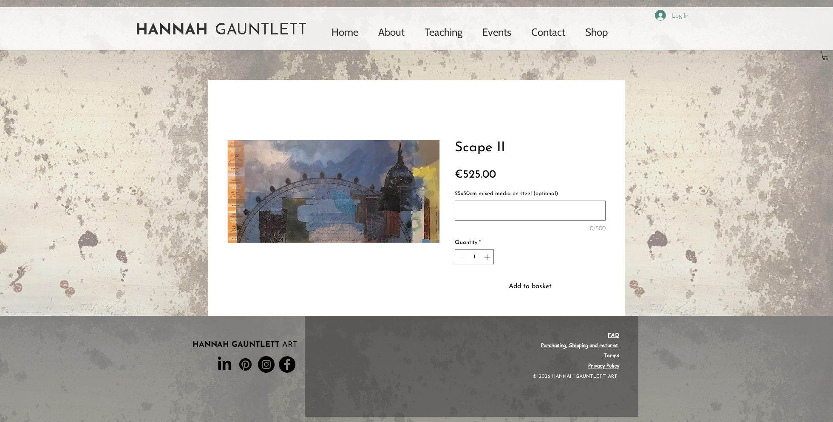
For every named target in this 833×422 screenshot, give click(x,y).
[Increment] (488, 257)
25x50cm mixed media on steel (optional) (506, 193)
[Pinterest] (245, 364)
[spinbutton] (474, 257)
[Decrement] (461, 257)
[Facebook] (287, 364)
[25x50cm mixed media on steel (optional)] (530, 210)
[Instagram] (266, 364)
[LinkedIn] (224, 364)
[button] (825, 55)
